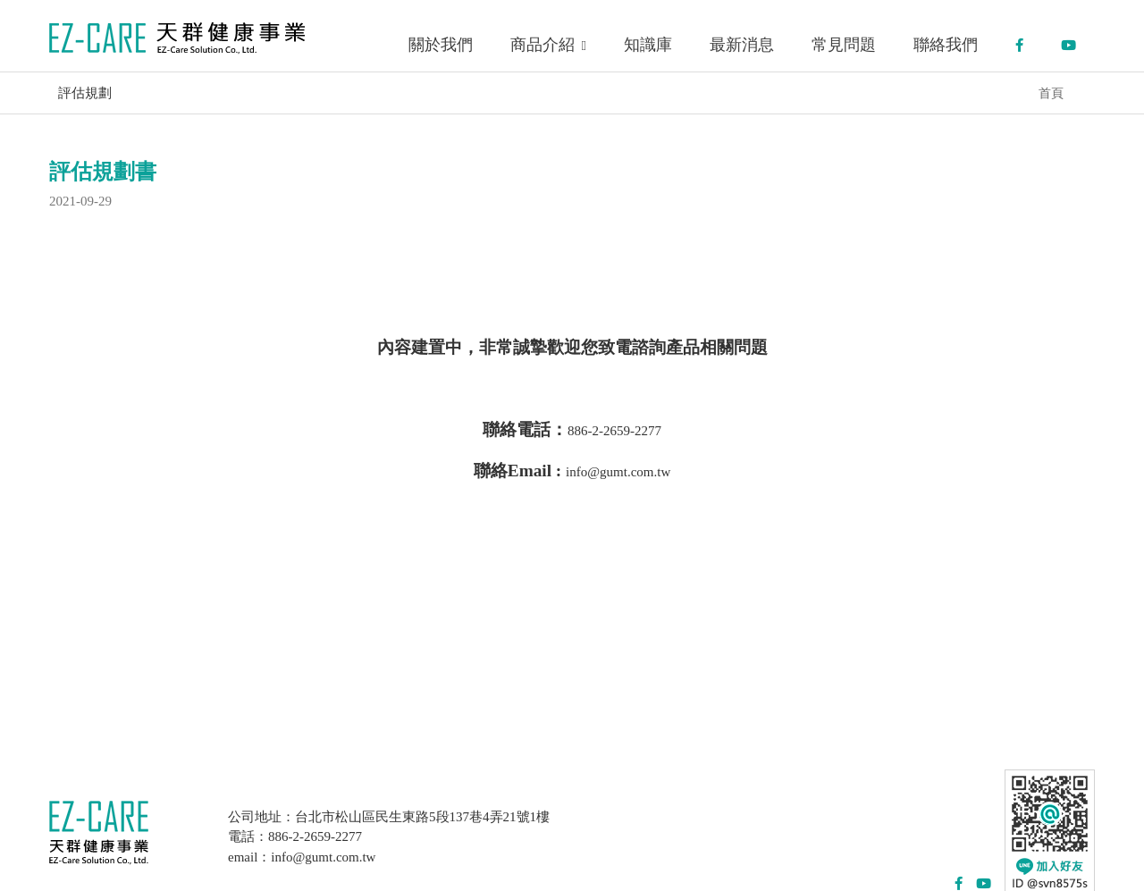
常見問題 (844, 45)
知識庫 (648, 45)
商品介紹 (548, 45)
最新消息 (742, 45)
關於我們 (440, 45)
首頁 (1051, 92)
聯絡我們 (945, 45)
